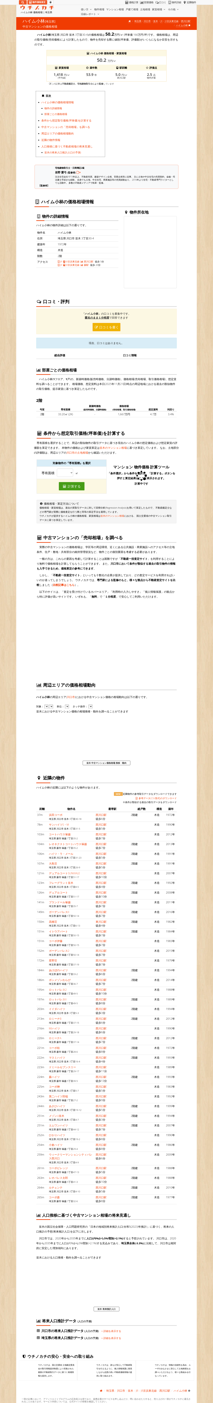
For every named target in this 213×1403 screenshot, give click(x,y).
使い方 (86, 9)
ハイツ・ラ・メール (61, 853)
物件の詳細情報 (53, 108)
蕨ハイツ (54, 1077)
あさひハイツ (57, 1106)
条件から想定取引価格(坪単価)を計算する (66, 120)
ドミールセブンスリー (62, 1067)
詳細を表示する (111, 1331)
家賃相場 (159, 9)
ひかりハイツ (57, 1135)
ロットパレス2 (58, 989)
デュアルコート (58, 892)
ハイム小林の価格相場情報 (57, 102)
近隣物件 (189, 2)
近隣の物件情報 (50, 140)
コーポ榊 (54, 1086)
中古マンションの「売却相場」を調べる (65, 127)
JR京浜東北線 (172, 21)
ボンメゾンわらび (60, 980)
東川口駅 (101, 921)
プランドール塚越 (60, 902)
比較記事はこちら (64, 585)
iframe (142, 125)
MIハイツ (54, 1028)
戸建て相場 (132, 9)
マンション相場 (115, 9)
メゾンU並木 (56, 1116)
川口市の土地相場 (77, 452)
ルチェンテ (55, 1187)
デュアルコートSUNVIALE (64, 873)
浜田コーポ (55, 815)
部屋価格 (146, 2)
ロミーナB (55, 1018)
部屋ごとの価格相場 (55, 114)
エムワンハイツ (58, 1125)
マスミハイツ (57, 1057)
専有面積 (48, 473)
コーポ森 (54, 1197)
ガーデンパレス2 (59, 950)
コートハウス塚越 (60, 834)
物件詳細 (174, 2)
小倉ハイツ (55, 1145)
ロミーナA (55, 1038)
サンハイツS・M (59, 824)
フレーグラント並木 (61, 883)
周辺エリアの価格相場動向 (57, 133)
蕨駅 (84, 265)
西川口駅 (185, 21)
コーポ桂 (54, 1048)
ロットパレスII (58, 999)
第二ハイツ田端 (58, 1096)
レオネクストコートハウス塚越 (68, 844)
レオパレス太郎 (58, 1178)
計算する (72, 486)
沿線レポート (90, 14)
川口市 (147, 21)
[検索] (23, 2)
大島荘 (53, 863)
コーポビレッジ (58, 1168)
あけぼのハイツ (58, 970)
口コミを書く (106, 327)
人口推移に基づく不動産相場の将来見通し (67, 146)
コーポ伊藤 (55, 941)
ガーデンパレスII (59, 912)
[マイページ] (50, 2)
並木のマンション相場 (113, 447)
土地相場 (145, 9)
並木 (155, 21)
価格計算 (131, 2)
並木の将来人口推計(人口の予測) (62, 152)
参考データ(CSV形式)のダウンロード (156, 798)
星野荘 (53, 960)
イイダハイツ (57, 1009)
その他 (173, 9)
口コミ (160, 2)
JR (161, 21)
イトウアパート (58, 931)
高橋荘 (53, 921)
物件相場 (99, 9)
